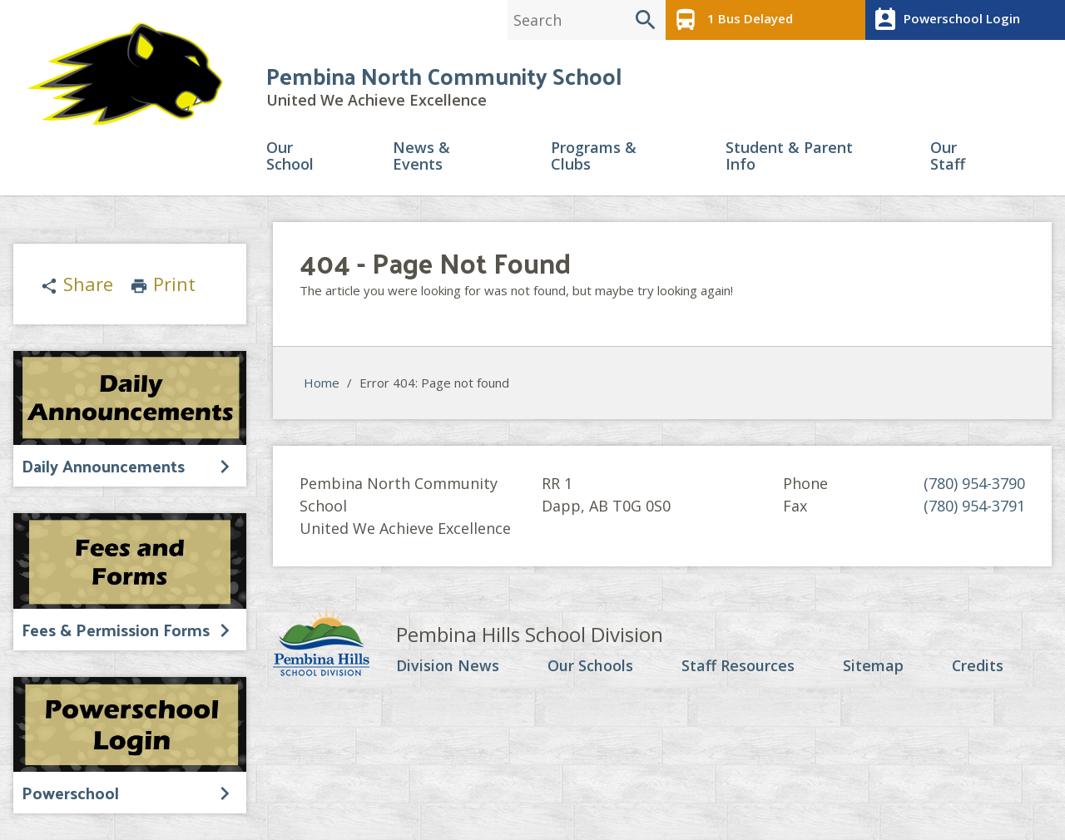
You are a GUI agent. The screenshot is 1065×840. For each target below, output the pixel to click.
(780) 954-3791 (974, 506)
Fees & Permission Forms (116, 630)
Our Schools (590, 666)
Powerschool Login (944, 20)
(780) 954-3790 (974, 483)
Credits (977, 666)
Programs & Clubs (594, 157)
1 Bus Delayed (731, 20)
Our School (290, 157)
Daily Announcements (103, 466)
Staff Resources (737, 666)
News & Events (421, 157)
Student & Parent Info (789, 157)
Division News (447, 666)
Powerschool (70, 793)
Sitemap (872, 666)
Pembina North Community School (444, 76)
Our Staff (947, 157)
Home (321, 383)
